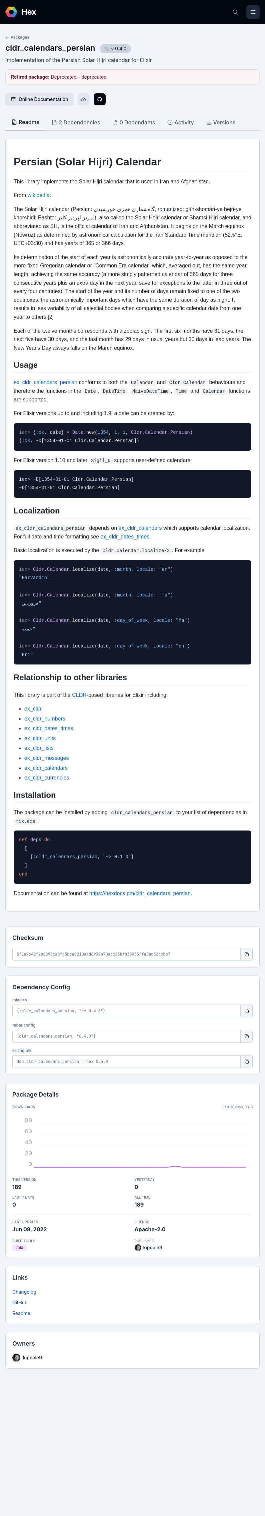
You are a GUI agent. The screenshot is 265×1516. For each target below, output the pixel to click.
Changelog (24, 1292)
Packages (17, 37)
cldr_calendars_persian (50, 48)
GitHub (20, 1302)
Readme (21, 1313)
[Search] (235, 12)
